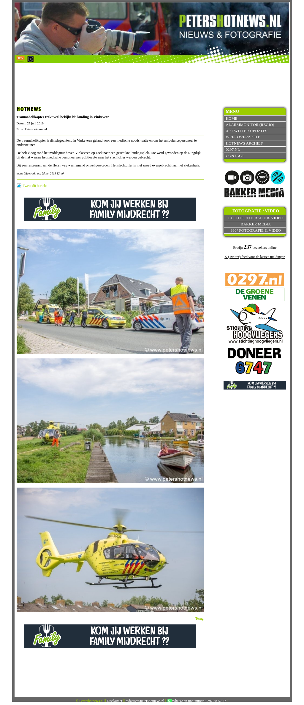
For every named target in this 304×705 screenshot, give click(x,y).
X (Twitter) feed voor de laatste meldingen (254, 257)
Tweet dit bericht (35, 186)
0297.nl (233, 149)
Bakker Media (256, 224)
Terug (199, 618)
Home (231, 118)
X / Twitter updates (246, 131)
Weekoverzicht (242, 137)
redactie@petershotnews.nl (145, 701)
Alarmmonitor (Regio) (250, 124)
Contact (235, 155)
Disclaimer (115, 701)
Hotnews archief (244, 143)
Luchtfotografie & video (255, 218)
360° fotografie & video (256, 230)
